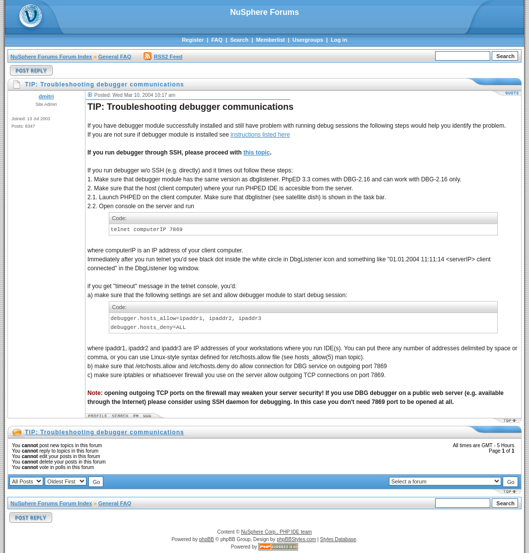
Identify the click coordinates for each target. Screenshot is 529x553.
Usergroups (308, 40)
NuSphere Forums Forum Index (51, 57)
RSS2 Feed (163, 57)
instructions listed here (260, 134)
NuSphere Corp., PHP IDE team (276, 532)
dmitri (46, 96)
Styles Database (338, 539)
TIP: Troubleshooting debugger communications (104, 432)
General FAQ (115, 57)
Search (239, 40)
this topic (256, 152)
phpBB (206, 539)
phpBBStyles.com (296, 539)
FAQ (217, 40)
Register (193, 40)
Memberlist (270, 40)
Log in (339, 40)
